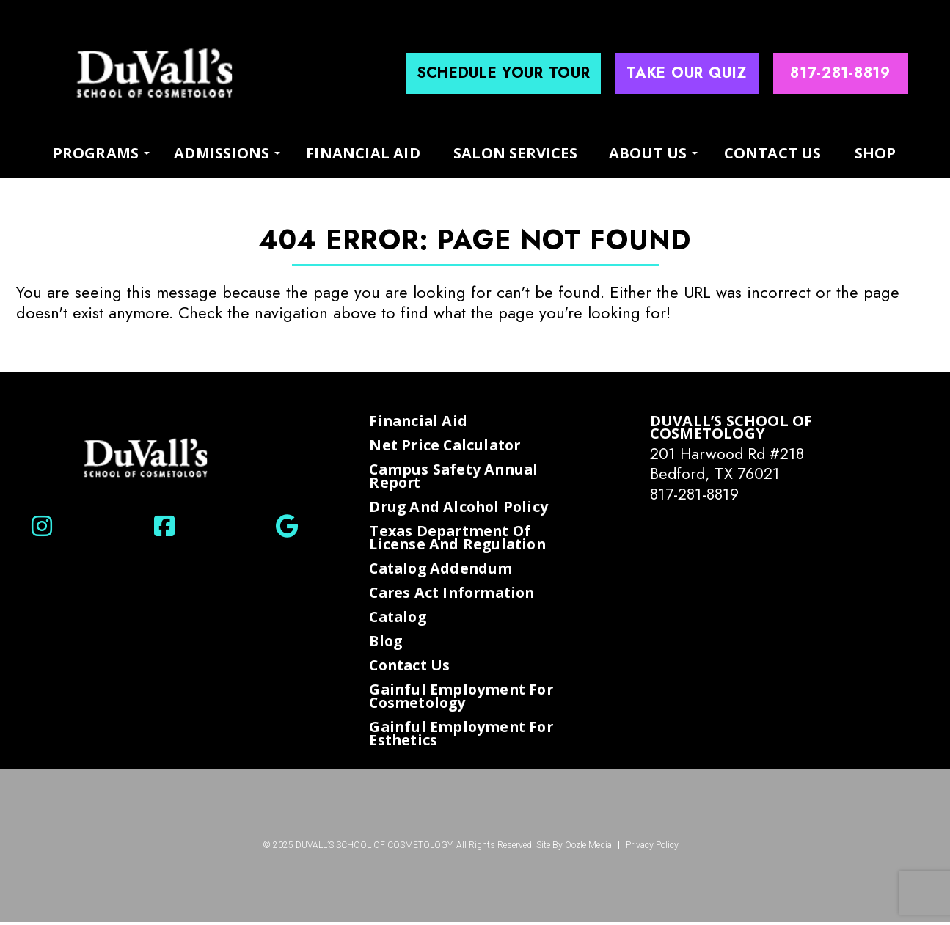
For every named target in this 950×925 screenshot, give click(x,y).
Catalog (399, 618)
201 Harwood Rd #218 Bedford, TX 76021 (730, 464)
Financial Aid (363, 153)
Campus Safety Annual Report (456, 476)
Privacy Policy (652, 848)
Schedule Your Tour (504, 73)
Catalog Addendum (443, 569)
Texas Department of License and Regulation (460, 538)
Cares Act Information (455, 594)
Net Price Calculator (447, 445)
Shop (875, 153)
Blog (386, 643)
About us (648, 152)
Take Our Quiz (686, 73)
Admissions (221, 152)
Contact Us (773, 153)
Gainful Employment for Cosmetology (463, 699)
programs (96, 152)
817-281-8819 (696, 493)
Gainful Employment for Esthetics (463, 736)
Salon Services (515, 153)
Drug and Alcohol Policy (461, 507)
